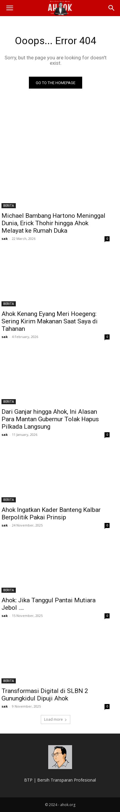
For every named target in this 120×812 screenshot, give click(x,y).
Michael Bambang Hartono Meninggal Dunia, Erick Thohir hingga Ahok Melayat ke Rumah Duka (53, 223)
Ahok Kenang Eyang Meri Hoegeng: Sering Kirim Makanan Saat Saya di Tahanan (49, 321)
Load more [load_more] (55, 719)
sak (4, 238)
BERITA (8, 205)
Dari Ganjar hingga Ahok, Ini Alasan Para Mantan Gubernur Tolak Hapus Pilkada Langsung (50, 419)
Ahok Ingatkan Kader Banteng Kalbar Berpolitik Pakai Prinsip (51, 513)
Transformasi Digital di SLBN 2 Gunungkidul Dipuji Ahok (44, 694)
